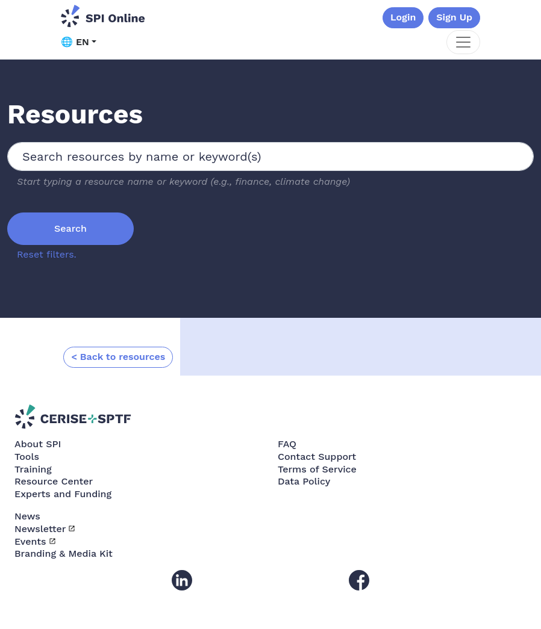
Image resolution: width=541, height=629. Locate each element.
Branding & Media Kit (63, 553)
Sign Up (454, 17)
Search (70, 228)
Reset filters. (47, 254)
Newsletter (40, 528)
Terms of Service (317, 469)
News (27, 516)
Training (33, 469)
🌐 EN (75, 42)
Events (30, 541)
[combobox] (270, 156)
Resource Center (53, 481)
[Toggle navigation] (463, 42)
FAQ (287, 444)
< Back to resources (118, 356)
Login (403, 17)
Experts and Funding (62, 494)
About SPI (37, 444)
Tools (26, 456)
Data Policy (304, 481)
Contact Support (317, 456)
